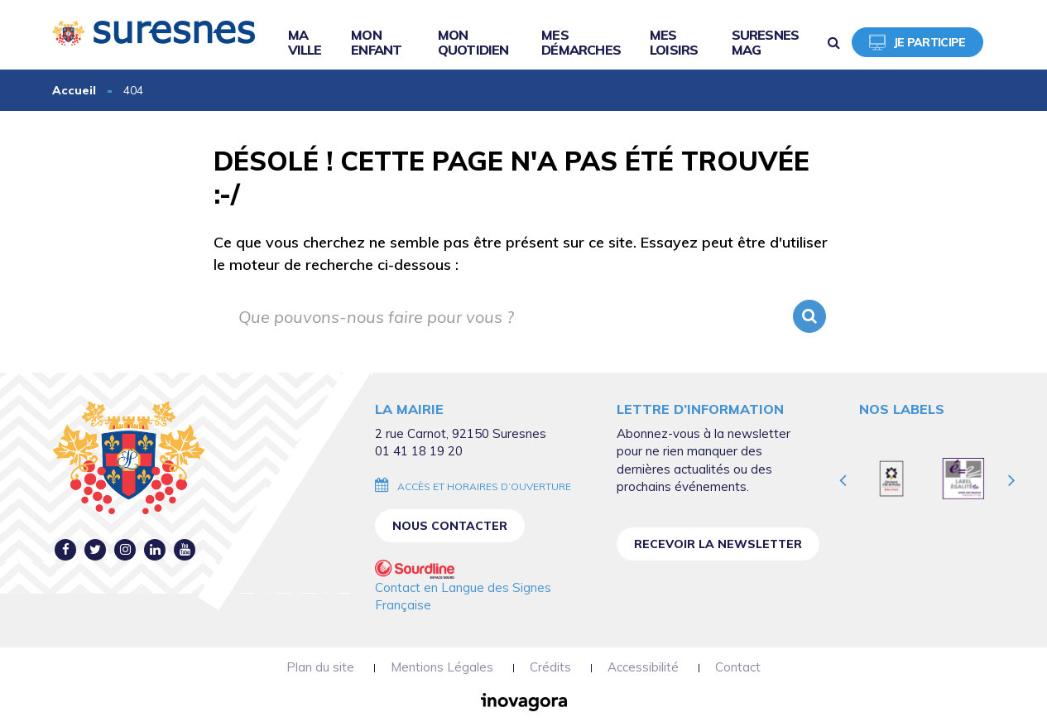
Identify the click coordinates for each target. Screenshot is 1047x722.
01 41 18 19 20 (419, 451)
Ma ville (305, 42)
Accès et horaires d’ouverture (484, 486)
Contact (738, 667)
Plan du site (320, 667)
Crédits (550, 667)
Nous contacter (449, 525)
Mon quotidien (473, 42)
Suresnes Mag (766, 42)
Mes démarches (581, 42)
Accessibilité (643, 667)
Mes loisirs (674, 42)
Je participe (917, 42)
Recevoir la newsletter (718, 544)
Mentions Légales (442, 667)
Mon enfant (376, 42)
